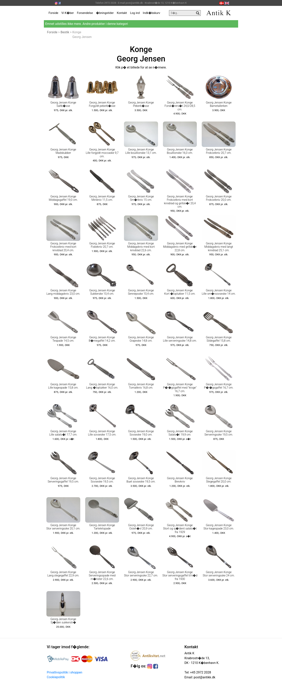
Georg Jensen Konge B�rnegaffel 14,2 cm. (102, 339)
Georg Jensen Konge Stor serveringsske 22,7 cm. (141, 574)
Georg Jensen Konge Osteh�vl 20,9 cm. (141, 527)
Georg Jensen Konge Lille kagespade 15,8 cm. (63, 386)
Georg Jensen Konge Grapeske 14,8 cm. (141, 339)
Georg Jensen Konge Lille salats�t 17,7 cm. (63, 433)
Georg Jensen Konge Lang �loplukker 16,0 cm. (102, 386)
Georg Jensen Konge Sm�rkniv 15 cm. (141, 198)
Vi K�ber (67, 13)
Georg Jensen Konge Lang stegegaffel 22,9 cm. (63, 574)
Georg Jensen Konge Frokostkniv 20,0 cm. (218, 198)
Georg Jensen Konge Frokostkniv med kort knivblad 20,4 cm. (63, 247)
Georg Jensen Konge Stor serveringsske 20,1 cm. (63, 527)
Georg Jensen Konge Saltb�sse (63, 104)
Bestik (65, 32)
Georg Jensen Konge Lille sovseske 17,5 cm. (102, 433)
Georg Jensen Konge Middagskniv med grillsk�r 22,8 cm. (180, 247)
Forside (53, 13)
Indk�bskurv (151, 13)
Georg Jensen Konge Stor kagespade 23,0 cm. (218, 527)
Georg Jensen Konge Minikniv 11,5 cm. (102, 198)
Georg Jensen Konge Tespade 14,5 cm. (63, 339)
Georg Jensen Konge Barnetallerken (218, 104)
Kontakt (122, 13)
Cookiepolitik (56, 677)
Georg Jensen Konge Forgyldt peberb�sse (102, 104)
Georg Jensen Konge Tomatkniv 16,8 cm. (141, 386)
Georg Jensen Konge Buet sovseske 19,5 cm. (141, 480)
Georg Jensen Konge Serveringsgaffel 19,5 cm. (63, 480)
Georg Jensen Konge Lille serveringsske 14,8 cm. (180, 339)
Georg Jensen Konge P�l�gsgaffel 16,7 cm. (218, 386)
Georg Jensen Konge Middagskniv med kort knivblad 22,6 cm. (141, 247)
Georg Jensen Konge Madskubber (63, 151)
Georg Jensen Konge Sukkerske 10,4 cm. (102, 292)
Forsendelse (85, 13)
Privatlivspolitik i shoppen (64, 672)
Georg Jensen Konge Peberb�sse (141, 104)
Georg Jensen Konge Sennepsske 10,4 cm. (141, 292)
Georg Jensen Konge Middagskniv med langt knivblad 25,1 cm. (218, 247)
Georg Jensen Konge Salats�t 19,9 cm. (180, 433)
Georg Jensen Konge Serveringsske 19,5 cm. (218, 433)
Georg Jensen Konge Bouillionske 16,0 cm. (180, 151)
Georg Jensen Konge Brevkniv (180, 480)
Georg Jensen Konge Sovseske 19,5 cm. (102, 480)
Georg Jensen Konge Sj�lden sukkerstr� (63, 621)
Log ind (135, 13)
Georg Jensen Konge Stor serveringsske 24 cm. (219, 574)
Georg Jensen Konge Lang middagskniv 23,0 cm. (63, 292)
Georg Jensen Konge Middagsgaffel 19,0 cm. (63, 198)
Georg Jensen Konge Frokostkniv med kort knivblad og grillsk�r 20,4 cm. (180, 201)
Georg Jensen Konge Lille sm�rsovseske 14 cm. (219, 292)
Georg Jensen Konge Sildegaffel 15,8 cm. (218, 339)
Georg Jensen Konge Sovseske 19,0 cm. (141, 433)
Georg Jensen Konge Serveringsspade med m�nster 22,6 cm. (102, 576)
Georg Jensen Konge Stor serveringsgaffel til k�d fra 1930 (179, 576)
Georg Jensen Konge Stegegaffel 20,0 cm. (218, 480)
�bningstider (105, 13)
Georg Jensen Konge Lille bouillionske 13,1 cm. (141, 151)
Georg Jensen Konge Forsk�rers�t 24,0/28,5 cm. (179, 106)
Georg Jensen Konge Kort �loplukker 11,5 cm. (179, 292)
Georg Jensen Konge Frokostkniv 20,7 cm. (218, 151)
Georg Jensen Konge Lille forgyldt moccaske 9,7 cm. (102, 153)
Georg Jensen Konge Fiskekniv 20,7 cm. (102, 245)
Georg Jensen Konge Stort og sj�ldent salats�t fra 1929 (180, 529)
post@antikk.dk (204, 677)
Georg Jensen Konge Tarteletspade (102, 527)
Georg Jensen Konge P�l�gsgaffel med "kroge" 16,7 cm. (180, 388)
